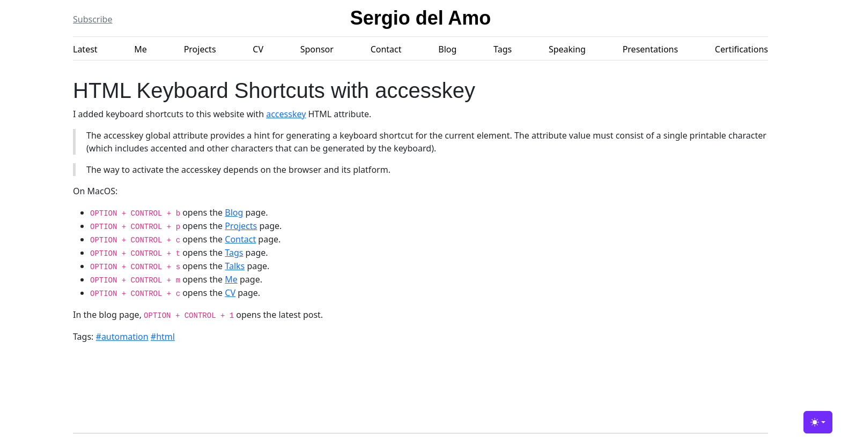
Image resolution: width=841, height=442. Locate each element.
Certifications (741, 49)
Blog (447, 49)
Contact (386, 49)
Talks (235, 266)
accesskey (286, 114)
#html (163, 336)
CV (258, 49)
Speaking (567, 49)
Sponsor (317, 49)
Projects (200, 49)
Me (140, 49)
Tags (502, 49)
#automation (122, 336)
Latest (85, 49)
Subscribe (92, 19)
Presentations (650, 49)
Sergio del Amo (420, 18)
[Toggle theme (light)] (817, 422)
